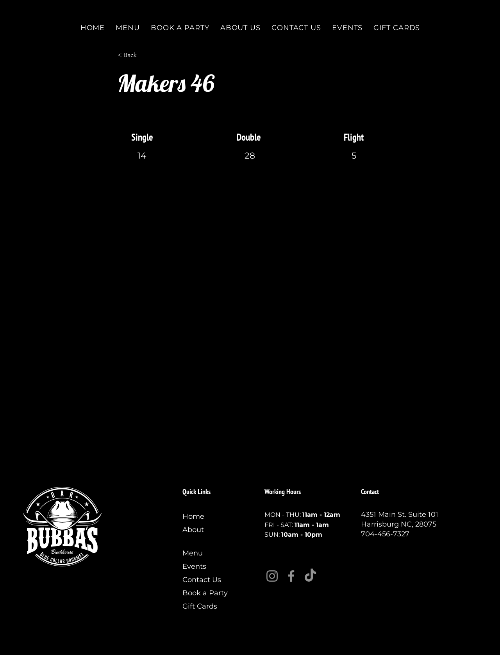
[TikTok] (310, 576)
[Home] (208, 516)
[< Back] (143, 55)
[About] (208, 529)
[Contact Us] (208, 579)
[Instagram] (272, 576)
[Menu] (208, 553)
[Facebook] (291, 576)
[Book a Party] (208, 593)
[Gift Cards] (208, 606)
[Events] (208, 566)
